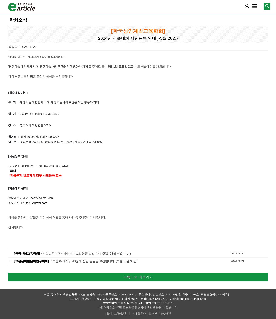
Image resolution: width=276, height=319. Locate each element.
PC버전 (166, 313)
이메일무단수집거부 (144, 313)
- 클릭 (12, 170)
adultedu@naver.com (34, 203)
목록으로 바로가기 (138, 277)
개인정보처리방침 (116, 313)
